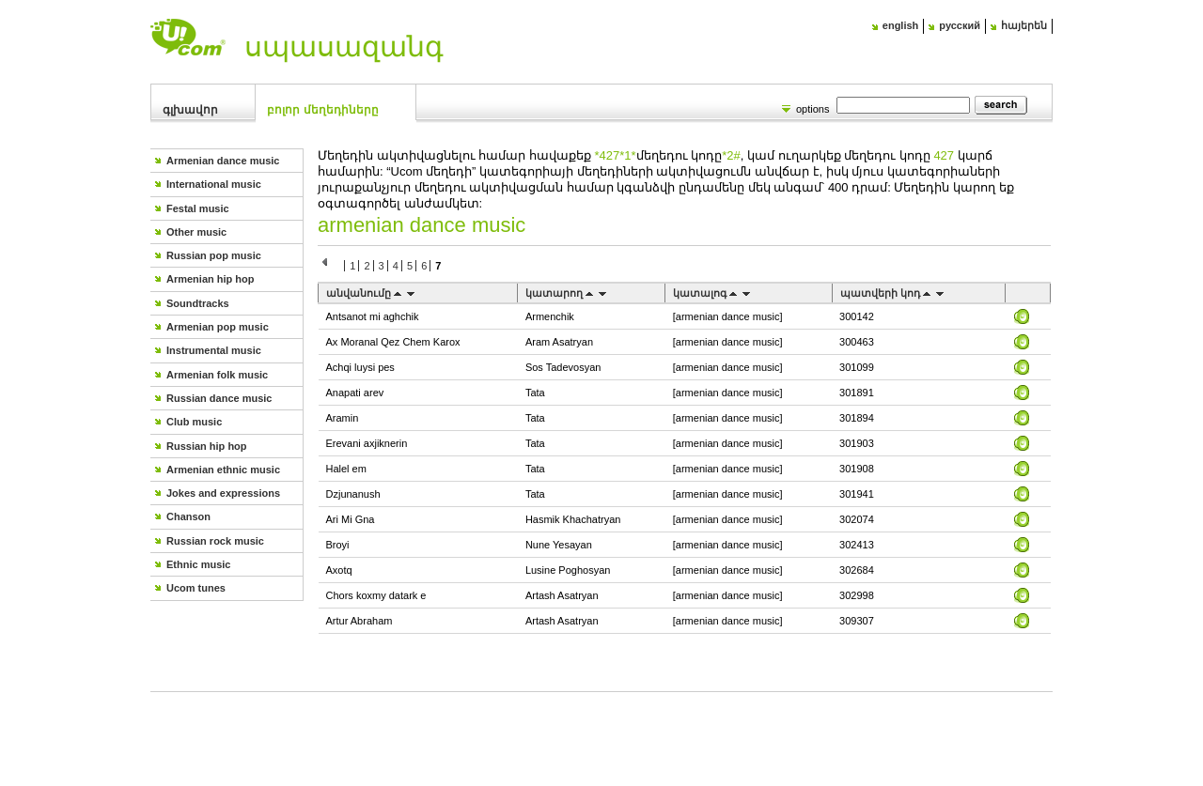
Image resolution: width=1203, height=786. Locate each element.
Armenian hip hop (210, 279)
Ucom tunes (196, 587)
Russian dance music (219, 398)
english (901, 25)
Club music (194, 421)
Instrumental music (213, 350)
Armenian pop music (217, 326)
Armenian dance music (222, 160)
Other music (196, 232)
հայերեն (1024, 25)
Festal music (197, 208)
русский (959, 25)
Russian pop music (213, 255)
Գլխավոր (190, 109)
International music (213, 184)
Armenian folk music (217, 374)
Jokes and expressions (223, 493)
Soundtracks (197, 303)
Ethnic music (198, 564)
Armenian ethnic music (223, 469)
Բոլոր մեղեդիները (322, 109)
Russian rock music (215, 541)
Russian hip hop (206, 446)
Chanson (188, 516)
